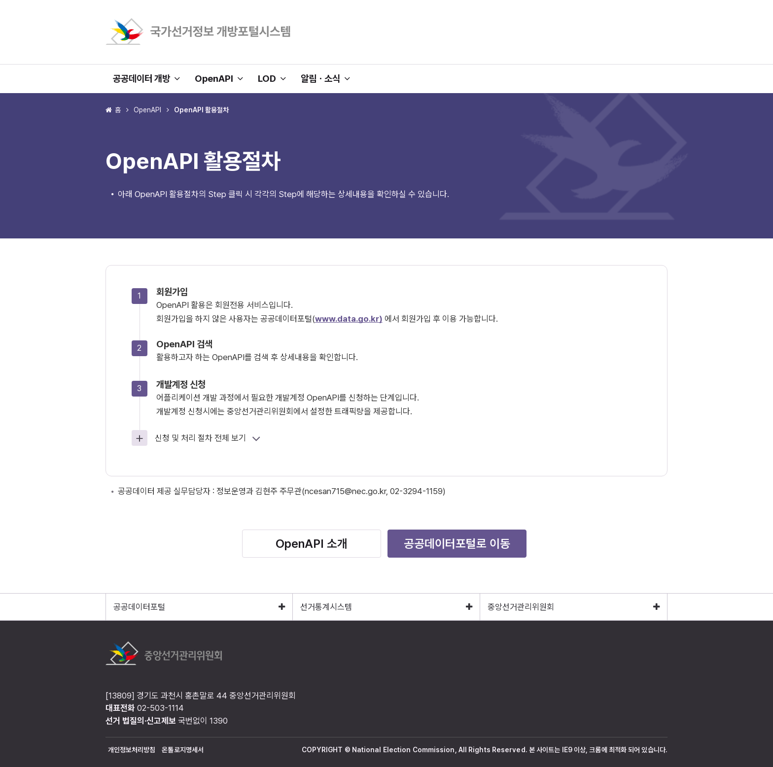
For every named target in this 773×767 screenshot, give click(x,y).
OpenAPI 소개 (312, 543)
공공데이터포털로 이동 (457, 543)
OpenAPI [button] (219, 78)
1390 (219, 721)
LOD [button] (272, 78)
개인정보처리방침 (132, 750)
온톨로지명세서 (183, 750)
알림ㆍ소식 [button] (325, 78)
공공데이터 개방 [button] (146, 78)
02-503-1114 (160, 708)
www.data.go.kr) (349, 319)
